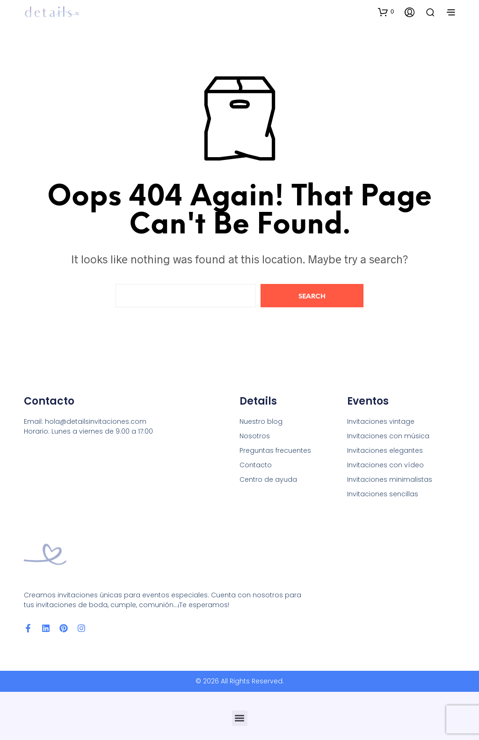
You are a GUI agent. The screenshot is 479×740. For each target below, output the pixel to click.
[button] (386, 11)
